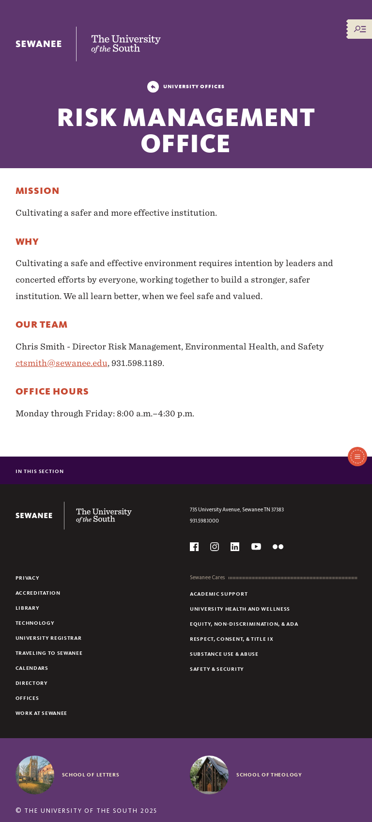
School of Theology (269, 774)
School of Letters (91, 774)
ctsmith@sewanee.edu (62, 362)
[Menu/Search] (360, 29)
